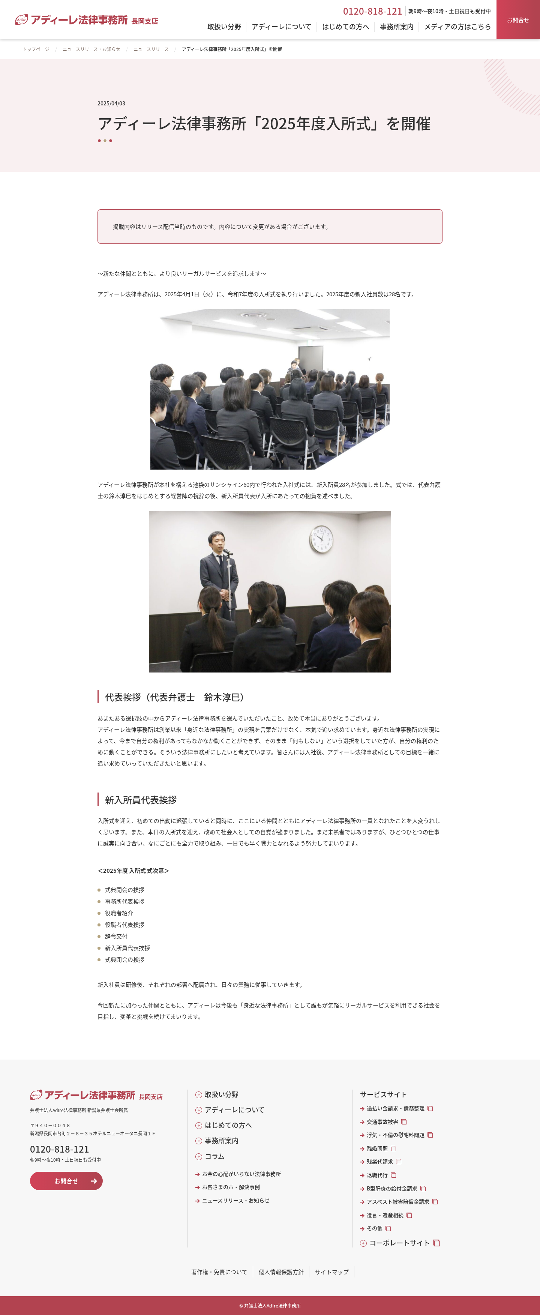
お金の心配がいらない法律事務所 (241, 1173)
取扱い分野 (221, 1094)
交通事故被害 (382, 1121)
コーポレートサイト (399, 1242)
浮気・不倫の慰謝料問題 (395, 1134)
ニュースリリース (151, 49)
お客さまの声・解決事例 (231, 1186)
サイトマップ (332, 1272)
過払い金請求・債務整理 (395, 1108)
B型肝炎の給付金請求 (392, 1188)
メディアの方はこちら (457, 27)
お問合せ (518, 20)
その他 (374, 1228)
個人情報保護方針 (281, 1272)
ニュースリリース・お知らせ (91, 49)
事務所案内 (221, 1140)
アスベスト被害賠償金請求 (398, 1201)
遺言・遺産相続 (385, 1215)
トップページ (36, 49)
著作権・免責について (219, 1272)
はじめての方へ (228, 1125)
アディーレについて (235, 1109)
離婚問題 (377, 1148)
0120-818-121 (372, 10)
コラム (215, 1156)
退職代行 (377, 1174)
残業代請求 (380, 1161)
